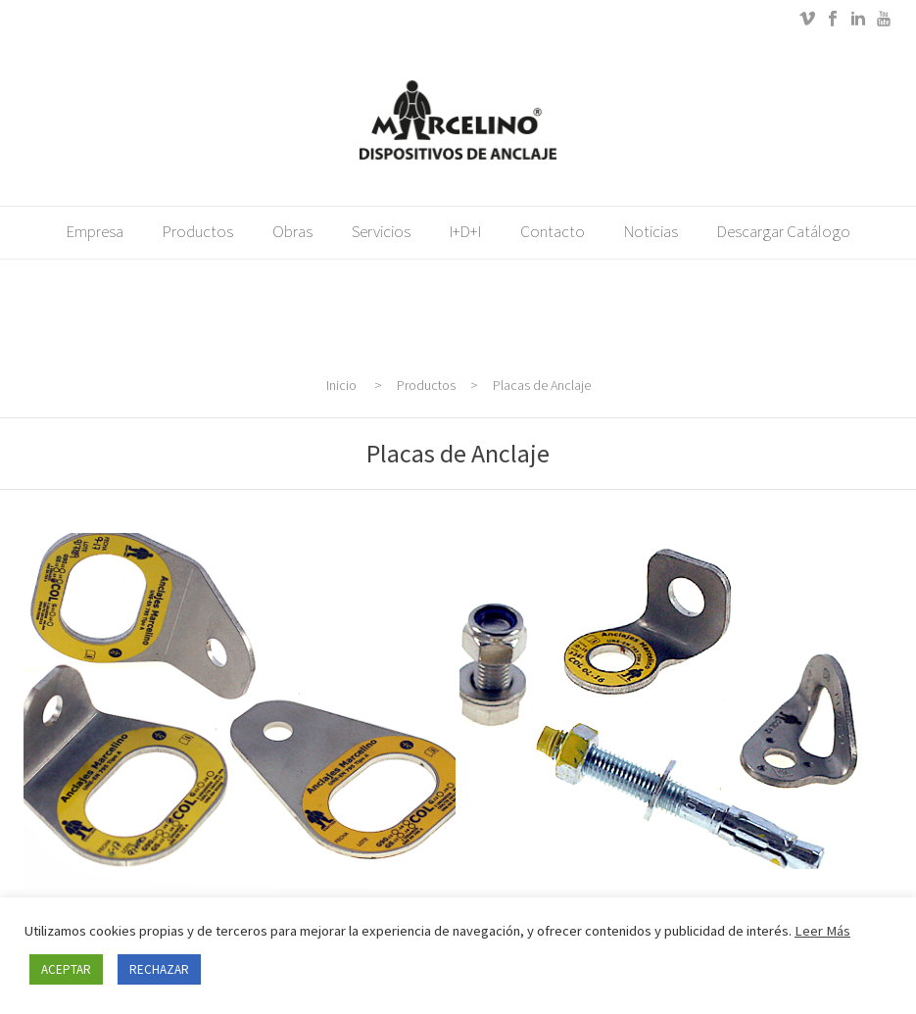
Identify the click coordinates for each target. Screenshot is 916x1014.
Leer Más (822, 931)
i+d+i (465, 231)
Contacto (552, 231)
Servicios (381, 231)
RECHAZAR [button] (159, 969)
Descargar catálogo (783, 231)
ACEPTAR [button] (66, 969)
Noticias (651, 231)
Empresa (95, 231)
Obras (292, 231)
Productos (198, 231)
